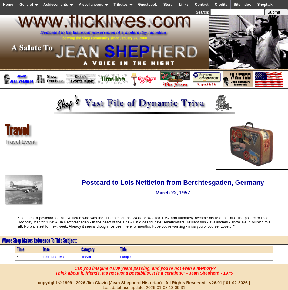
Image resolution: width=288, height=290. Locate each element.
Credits (221, 4)
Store (168, 4)
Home (8, 4)
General (28, 4)
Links (184, 4)
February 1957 (54, 257)
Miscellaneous (93, 4)
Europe (125, 257)
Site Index (242, 4)
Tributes (123, 4)
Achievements (58, 4)
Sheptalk (265, 4)
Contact (202, 4)
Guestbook (147, 4)
